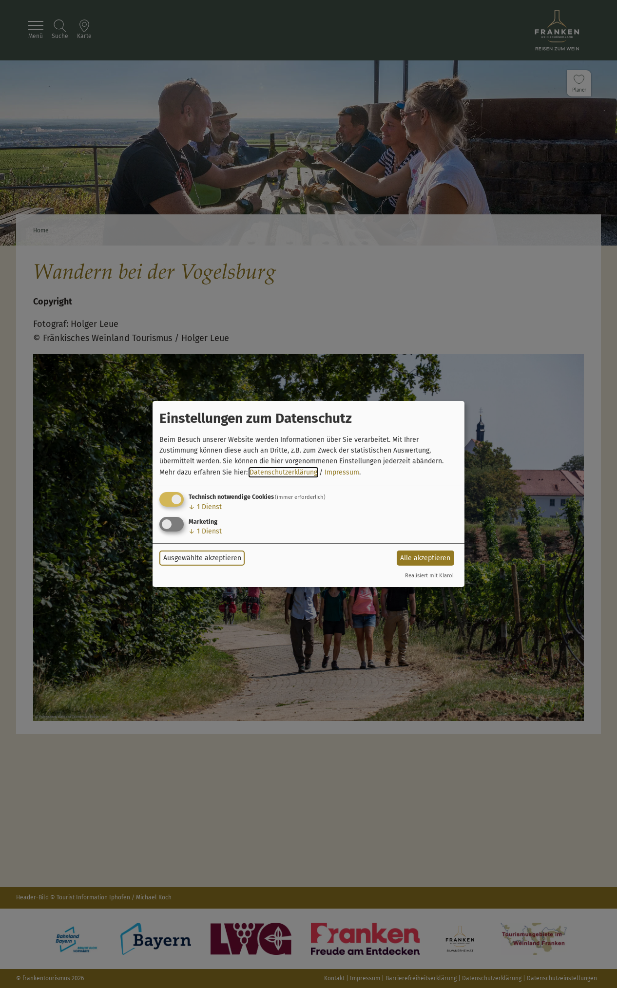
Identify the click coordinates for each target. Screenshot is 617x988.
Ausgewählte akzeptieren (202, 558)
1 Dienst (205, 507)
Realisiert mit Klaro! (429, 575)
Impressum (342, 472)
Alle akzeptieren (425, 558)
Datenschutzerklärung (283, 472)
